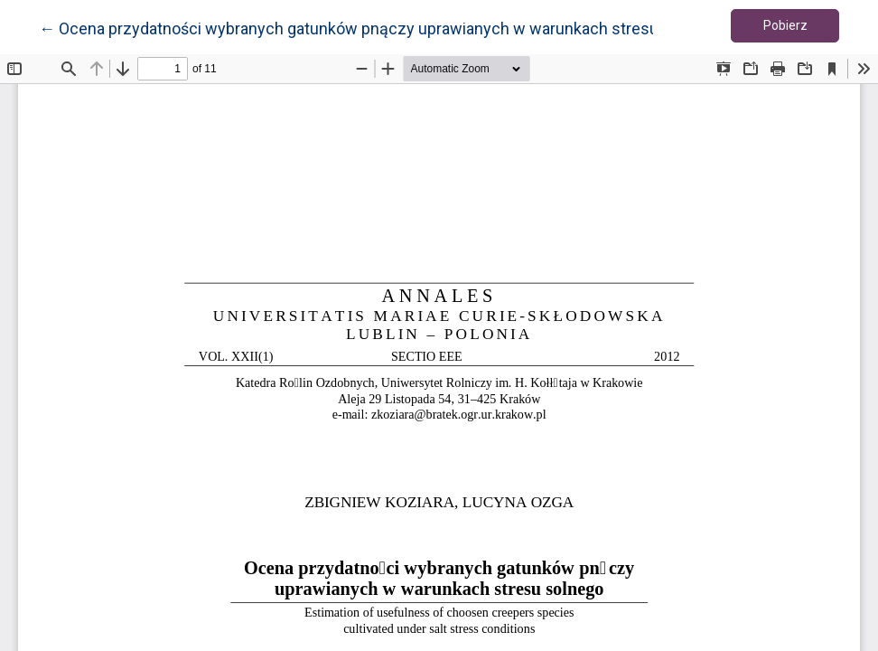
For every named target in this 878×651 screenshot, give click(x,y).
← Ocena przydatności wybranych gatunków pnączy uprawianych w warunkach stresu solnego (379, 27)
